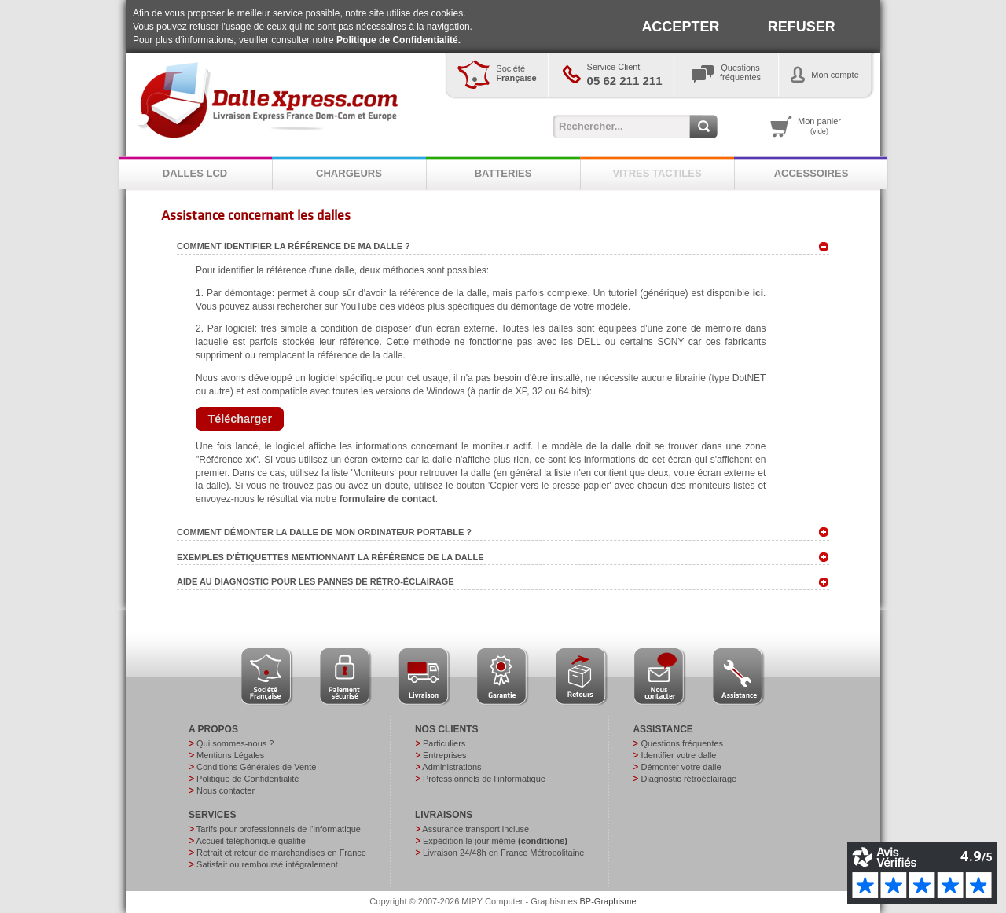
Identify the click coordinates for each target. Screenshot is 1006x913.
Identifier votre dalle (678, 755)
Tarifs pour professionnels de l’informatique (278, 829)
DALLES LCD (195, 173)
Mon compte (835, 74)
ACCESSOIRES (811, 173)
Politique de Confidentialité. (398, 40)
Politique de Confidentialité (247, 778)
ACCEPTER (680, 27)
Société (516, 73)
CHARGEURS (349, 173)
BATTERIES (503, 173)
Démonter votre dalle (681, 767)
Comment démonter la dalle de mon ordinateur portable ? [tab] (503, 532)
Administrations (451, 767)
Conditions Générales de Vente (256, 767)
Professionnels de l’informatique (484, 778)
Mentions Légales (230, 755)
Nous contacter (225, 790)
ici (758, 293)
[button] (240, 419)
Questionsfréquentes (740, 72)
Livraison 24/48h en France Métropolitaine (503, 852)
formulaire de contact (387, 498)
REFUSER (801, 27)
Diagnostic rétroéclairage (688, 778)
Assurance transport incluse (475, 829)
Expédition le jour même (495, 840)
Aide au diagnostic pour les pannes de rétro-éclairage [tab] (503, 582)
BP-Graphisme (608, 901)
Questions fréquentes (682, 743)
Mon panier (819, 125)
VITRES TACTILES (656, 173)
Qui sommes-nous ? (235, 743)
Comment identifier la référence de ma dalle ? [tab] (503, 246)
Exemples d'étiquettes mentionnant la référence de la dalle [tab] (503, 557)
